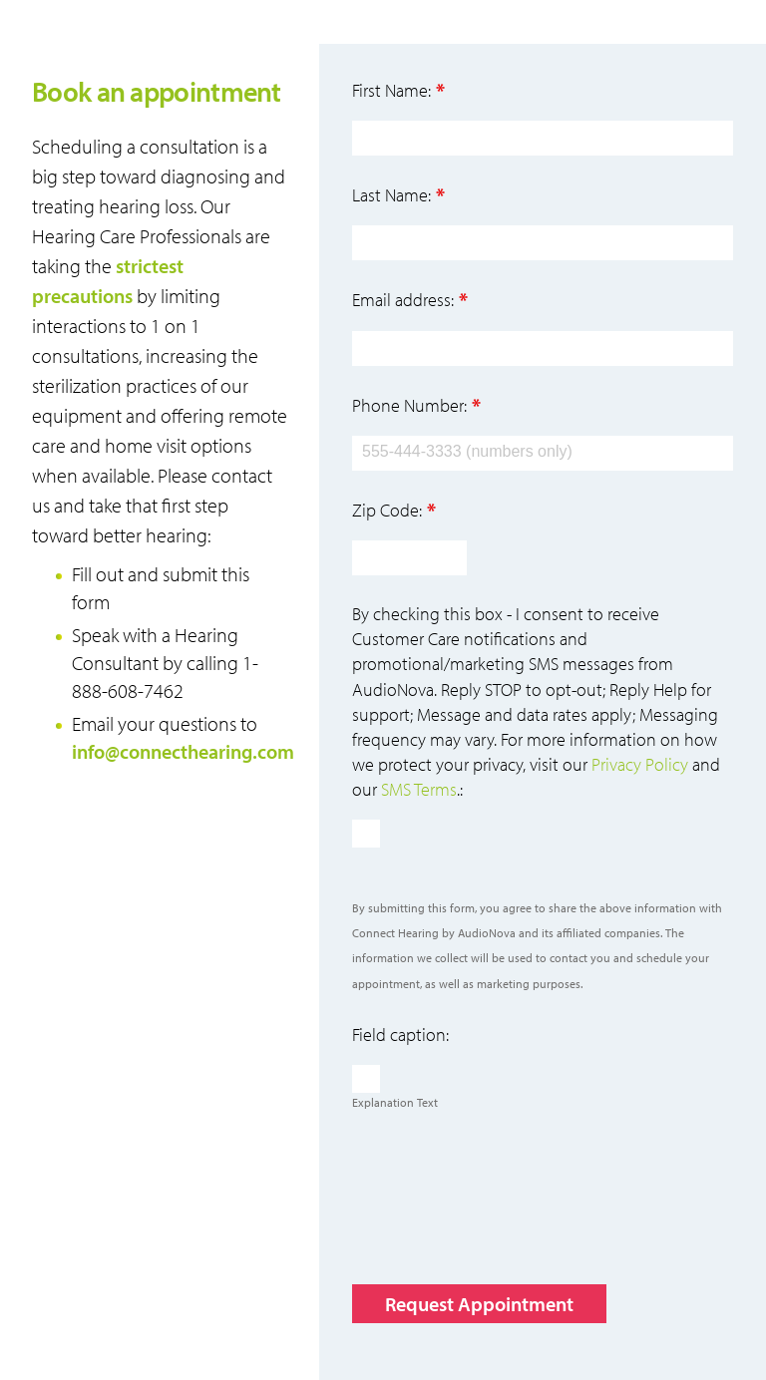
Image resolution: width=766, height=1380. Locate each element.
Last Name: (391, 194)
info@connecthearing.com (183, 751)
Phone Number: (409, 405)
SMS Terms (419, 789)
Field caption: (400, 1034)
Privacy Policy (639, 764)
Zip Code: (387, 510)
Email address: (403, 299)
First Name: (391, 90)
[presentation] (503, 1197)
